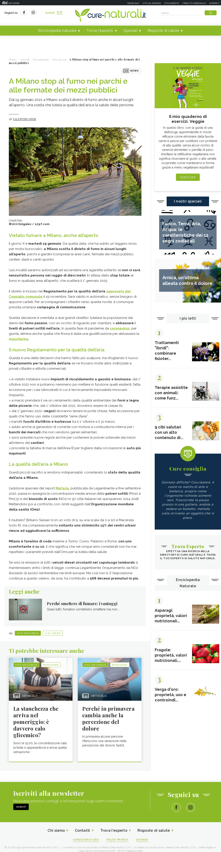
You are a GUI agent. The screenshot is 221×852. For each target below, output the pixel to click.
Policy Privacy (117, 840)
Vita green (53, 633)
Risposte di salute (163, 30)
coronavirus (120, 328)
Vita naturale (28, 633)
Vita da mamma (152, 3)
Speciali (130, 30)
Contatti (82, 831)
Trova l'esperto (100, 30)
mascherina (19, 339)
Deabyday (133, 3)
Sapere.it (214, 3)
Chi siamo (56, 831)
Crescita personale (194, 3)
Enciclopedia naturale (57, 30)
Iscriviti (54, 12)
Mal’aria (62, 488)
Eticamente (171, 3)
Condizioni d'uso (86, 840)
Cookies (142, 840)
